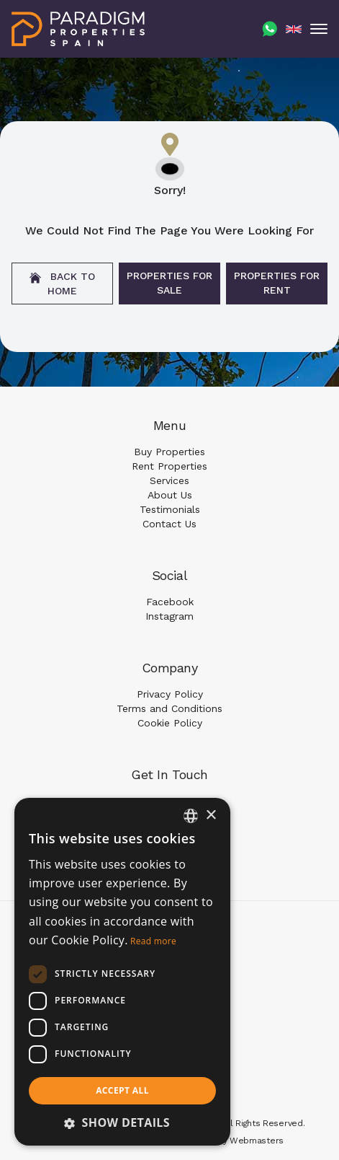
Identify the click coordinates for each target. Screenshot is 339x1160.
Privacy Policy (170, 694)
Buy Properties (169, 451)
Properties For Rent (277, 283)
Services (169, 480)
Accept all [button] (122, 1090)
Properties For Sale (169, 283)
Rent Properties (169, 466)
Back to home (62, 283)
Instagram (169, 616)
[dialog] (122, 972)
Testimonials (170, 509)
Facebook (170, 601)
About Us (170, 495)
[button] (122, 1122)
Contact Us (169, 524)
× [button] (210, 815)
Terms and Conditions (169, 708)
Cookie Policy (169, 723)
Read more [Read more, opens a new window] (153, 941)
